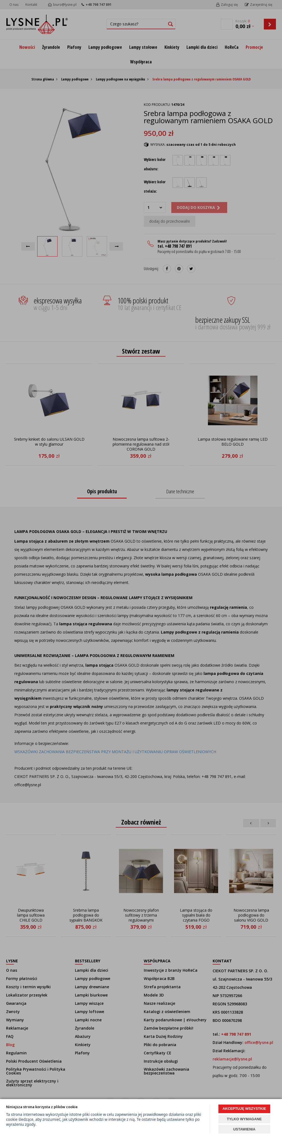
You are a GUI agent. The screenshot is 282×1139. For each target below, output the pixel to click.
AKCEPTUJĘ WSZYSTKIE (244, 1108)
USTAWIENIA (244, 1129)
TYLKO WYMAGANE (244, 1119)
